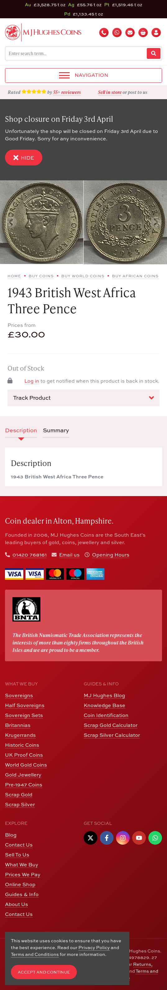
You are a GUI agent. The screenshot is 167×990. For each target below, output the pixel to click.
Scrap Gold (18, 794)
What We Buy (21, 864)
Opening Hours (110, 554)
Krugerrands (20, 735)
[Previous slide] (11, 222)
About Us (16, 904)
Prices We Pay (22, 874)
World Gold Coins (26, 764)
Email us (69, 554)
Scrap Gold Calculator (110, 725)
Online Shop (20, 884)
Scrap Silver (20, 804)
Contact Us (19, 844)
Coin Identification (106, 715)
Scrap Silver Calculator (112, 735)
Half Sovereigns (24, 705)
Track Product (83, 398)
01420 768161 (29, 554)
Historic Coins (22, 744)
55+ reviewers (67, 92)
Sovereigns (19, 695)
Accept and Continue (44, 972)
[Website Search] (153, 53)
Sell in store (110, 92)
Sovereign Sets (24, 715)
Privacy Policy (94, 947)
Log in (31, 380)
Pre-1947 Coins (23, 784)
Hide (23, 157)
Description (21, 430)
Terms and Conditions (35, 954)
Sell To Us (17, 854)
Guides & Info (22, 894)
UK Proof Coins (24, 754)
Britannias (17, 725)
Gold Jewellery (23, 774)
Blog (10, 834)
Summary (56, 430)
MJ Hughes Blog (104, 695)
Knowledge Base (104, 705)
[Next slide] (155, 222)
